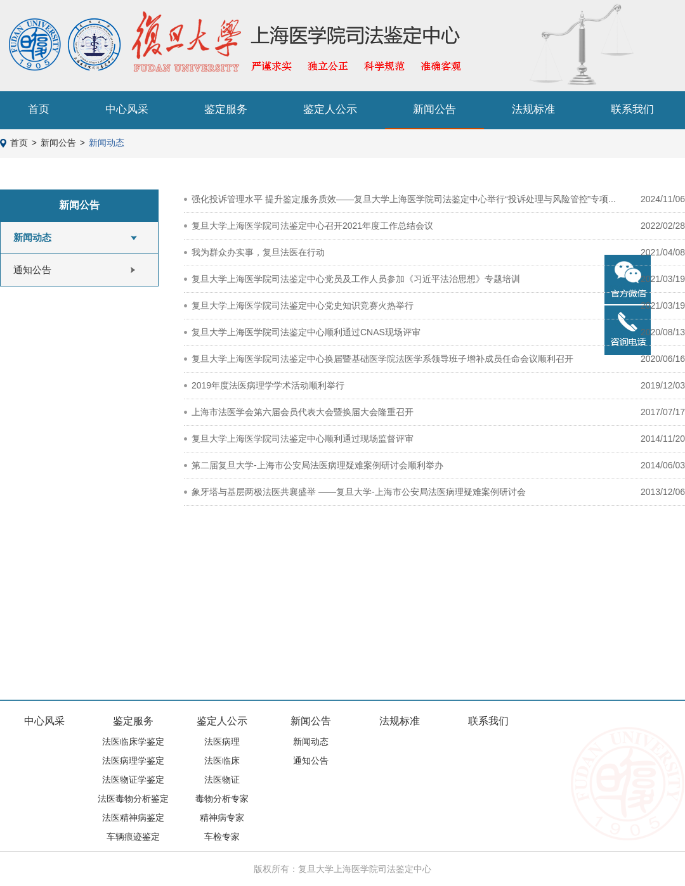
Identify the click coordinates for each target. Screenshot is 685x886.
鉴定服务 (225, 109)
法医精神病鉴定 (133, 817)
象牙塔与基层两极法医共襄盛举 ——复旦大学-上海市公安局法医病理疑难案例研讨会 (359, 492)
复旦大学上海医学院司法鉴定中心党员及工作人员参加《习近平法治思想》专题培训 (356, 279)
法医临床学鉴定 (133, 741)
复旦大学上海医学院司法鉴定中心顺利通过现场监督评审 (303, 438)
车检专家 (222, 836)
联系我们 (632, 109)
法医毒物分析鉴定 (133, 798)
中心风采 (126, 109)
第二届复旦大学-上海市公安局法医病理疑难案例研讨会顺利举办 (317, 465)
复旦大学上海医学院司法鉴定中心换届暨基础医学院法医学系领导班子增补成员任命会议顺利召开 (382, 359)
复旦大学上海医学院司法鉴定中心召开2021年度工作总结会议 (312, 226)
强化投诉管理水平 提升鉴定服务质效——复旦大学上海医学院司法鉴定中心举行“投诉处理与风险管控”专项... (404, 199)
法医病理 (222, 741)
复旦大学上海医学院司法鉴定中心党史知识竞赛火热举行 (303, 305)
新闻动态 (106, 143)
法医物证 (222, 779)
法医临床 (222, 760)
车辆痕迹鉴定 (133, 836)
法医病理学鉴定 (133, 760)
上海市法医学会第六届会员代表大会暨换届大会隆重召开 (303, 412)
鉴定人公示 (330, 109)
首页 (38, 109)
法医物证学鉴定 (133, 779)
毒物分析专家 (222, 798)
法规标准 (533, 109)
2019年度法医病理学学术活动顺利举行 (268, 385)
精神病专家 (222, 817)
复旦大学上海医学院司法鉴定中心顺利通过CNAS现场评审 (306, 332)
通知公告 (32, 269)
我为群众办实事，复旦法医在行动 (258, 252)
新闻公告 (434, 109)
